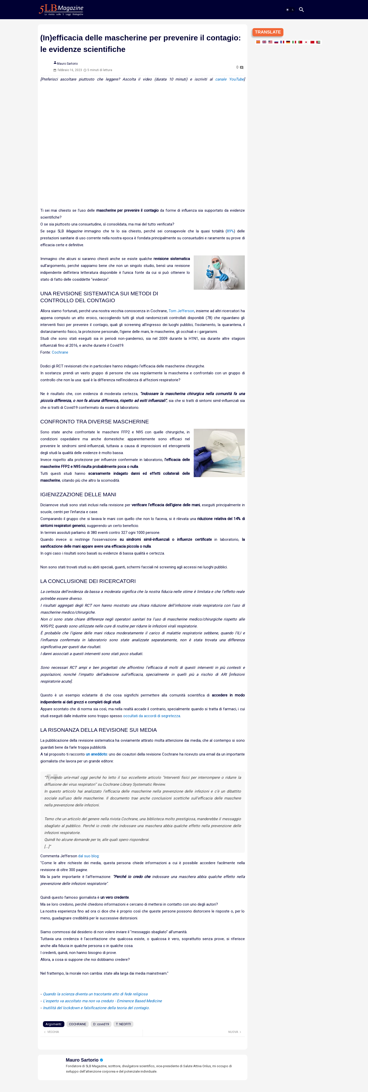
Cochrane (60, 352)
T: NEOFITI (123, 1024)
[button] (290, 9)
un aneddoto (96, 754)
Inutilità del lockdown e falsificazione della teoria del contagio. (96, 1008)
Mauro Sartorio (82, 1060)
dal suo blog (88, 856)
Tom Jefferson (181, 311)
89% (230, 231)
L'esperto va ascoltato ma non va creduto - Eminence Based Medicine (102, 1001)
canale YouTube (229, 79)
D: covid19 (101, 1024)
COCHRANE (77, 1024)
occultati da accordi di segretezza (151, 716)
